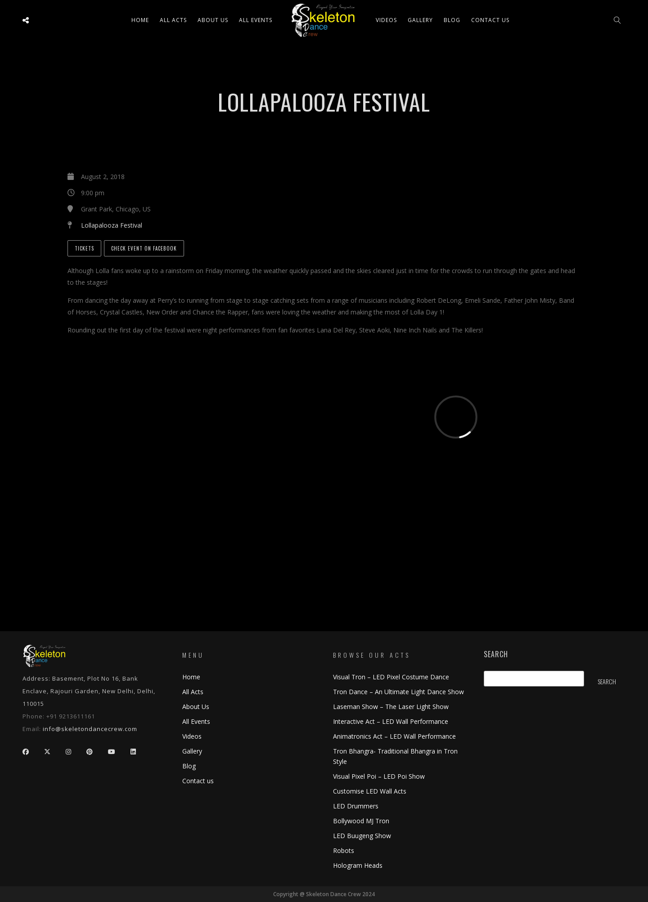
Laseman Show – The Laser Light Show (391, 706)
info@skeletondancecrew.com (90, 729)
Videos (386, 20)
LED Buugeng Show (362, 835)
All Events (255, 20)
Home (140, 20)
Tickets (84, 248)
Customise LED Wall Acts (369, 791)
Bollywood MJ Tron (361, 821)
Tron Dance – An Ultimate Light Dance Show (398, 691)
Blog (452, 20)
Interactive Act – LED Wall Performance (390, 721)
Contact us (490, 20)
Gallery (420, 20)
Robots (343, 850)
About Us (213, 20)
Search (496, 654)
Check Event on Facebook (144, 248)
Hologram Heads (357, 865)
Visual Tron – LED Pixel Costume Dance (391, 677)
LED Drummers (355, 806)
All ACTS (173, 20)
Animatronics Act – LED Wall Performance (394, 736)
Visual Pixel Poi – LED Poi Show (379, 776)
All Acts (192, 691)
